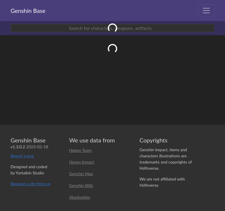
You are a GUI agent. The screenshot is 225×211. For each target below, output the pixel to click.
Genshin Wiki (81, 185)
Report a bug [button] (22, 155)
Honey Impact (81, 161)
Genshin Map (81, 173)
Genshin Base (28, 10)
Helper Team (80, 150)
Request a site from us (30, 183)
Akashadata (79, 197)
